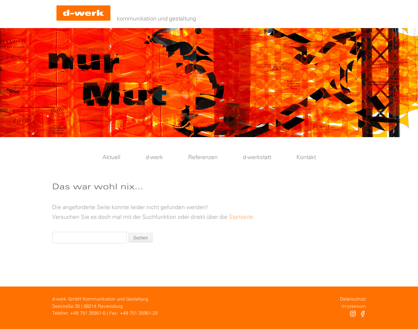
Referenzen (203, 157)
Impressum (354, 306)
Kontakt (306, 157)
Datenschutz (353, 299)
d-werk (154, 157)
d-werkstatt (257, 157)
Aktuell (112, 157)
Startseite (241, 217)
